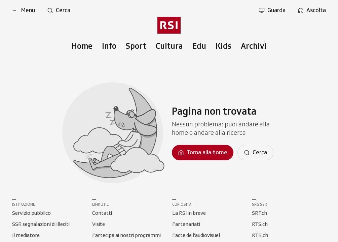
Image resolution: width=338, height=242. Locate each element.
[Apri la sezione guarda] (272, 10)
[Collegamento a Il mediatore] (26, 235)
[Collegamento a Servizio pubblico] (31, 213)
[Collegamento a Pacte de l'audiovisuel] (196, 235)
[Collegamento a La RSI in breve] (189, 213)
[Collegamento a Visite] (98, 224)
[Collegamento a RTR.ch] (260, 235)
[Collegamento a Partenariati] (186, 224)
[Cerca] (255, 152)
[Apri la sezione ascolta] (312, 10)
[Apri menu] (23, 10)
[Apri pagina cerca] (58, 10)
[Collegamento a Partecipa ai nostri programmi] (126, 235)
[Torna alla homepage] (202, 152)
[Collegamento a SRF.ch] (259, 213)
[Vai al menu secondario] (168, 25)
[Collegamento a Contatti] (102, 213)
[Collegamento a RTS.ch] (260, 224)
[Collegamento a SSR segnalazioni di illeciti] (41, 224)
